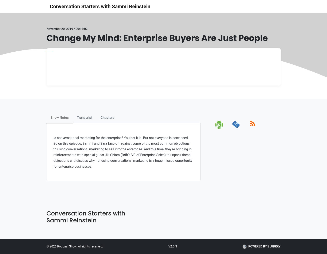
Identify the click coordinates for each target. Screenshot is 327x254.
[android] (219, 128)
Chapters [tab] (107, 118)
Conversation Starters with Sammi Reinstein (100, 6)
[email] (236, 128)
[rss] (252, 128)
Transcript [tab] (84, 118)
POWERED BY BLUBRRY (261, 247)
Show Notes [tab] (60, 118)
